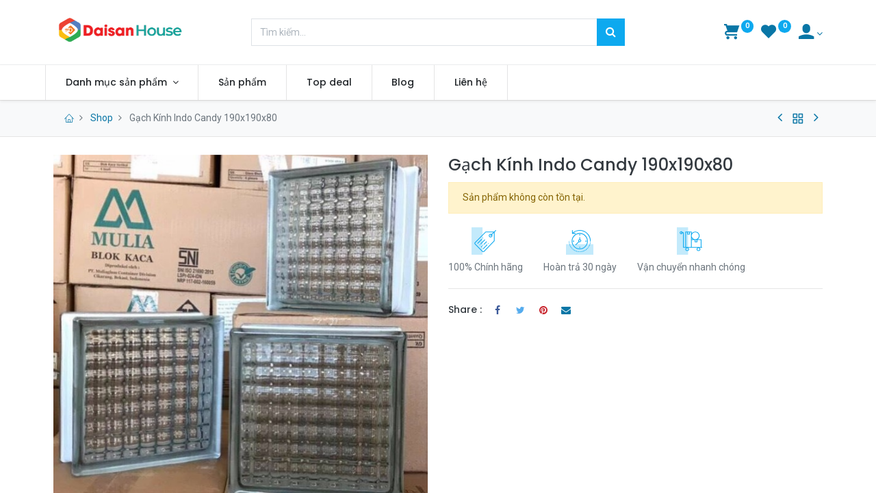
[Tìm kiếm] (611, 32)
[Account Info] (811, 33)
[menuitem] (251, 83)
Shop (101, 117)
